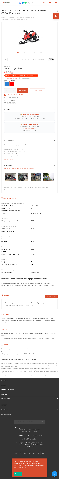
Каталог (4, 380)
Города (4, 405)
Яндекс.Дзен (43, 453)
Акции (3, 385)
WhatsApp (38, 453)
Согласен (17, 474)
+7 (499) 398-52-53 (24, 435)
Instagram (25, 453)
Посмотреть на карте (29, 128)
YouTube (34, 453)
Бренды (4, 394)
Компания (5, 398)
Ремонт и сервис (8, 389)
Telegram (29, 453)
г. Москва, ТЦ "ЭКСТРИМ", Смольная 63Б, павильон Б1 (20, 168)
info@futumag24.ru (30, 439)
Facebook (20, 453)
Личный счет (6, 414)
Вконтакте (16, 453)
